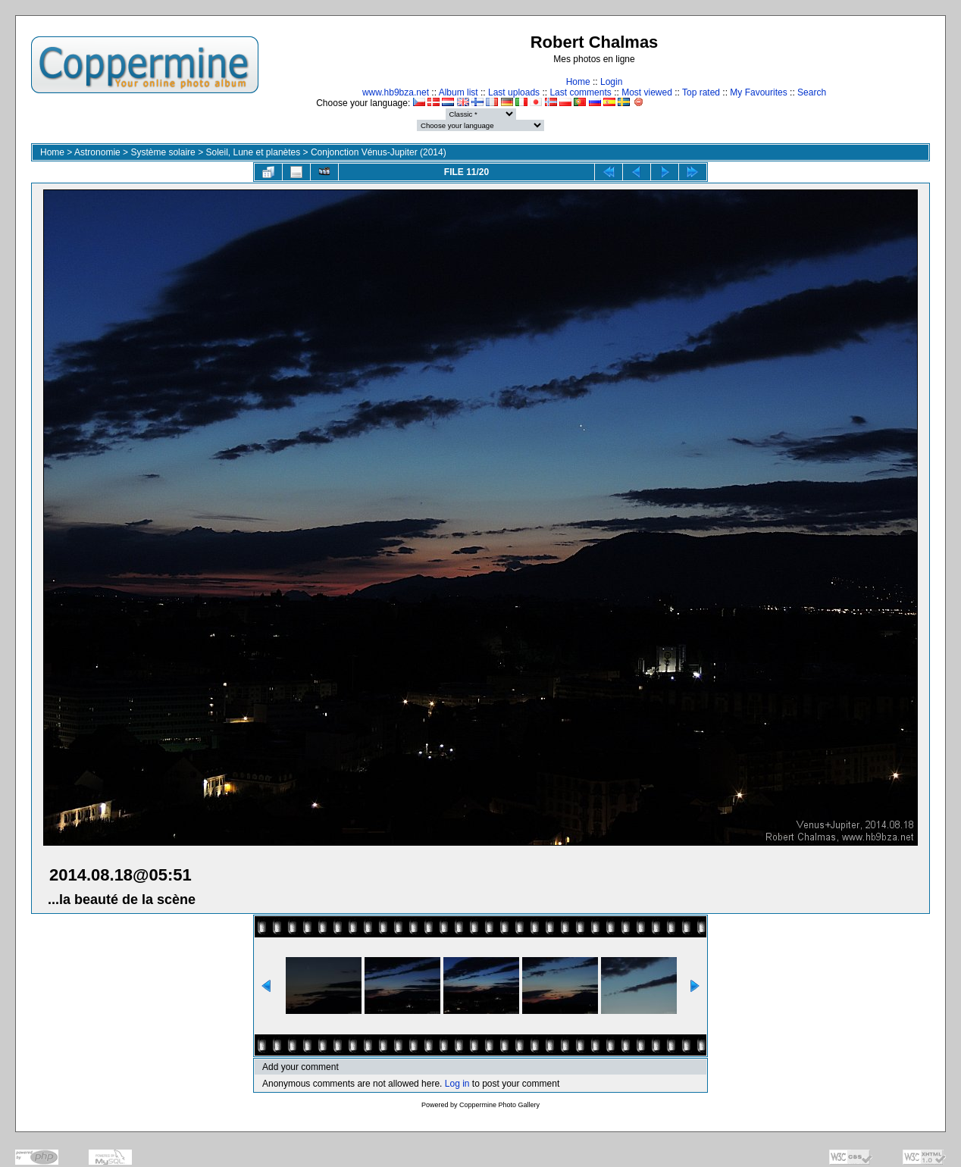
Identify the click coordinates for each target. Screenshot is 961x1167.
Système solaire (162, 152)
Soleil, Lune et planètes (252, 152)
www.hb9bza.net (395, 92)
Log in (457, 1083)
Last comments (580, 92)
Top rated (701, 92)
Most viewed (646, 92)
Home (578, 82)
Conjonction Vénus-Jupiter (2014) (378, 152)
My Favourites (758, 92)
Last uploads (514, 92)
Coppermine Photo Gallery (499, 1105)
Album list (458, 92)
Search (811, 92)
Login (611, 82)
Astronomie (97, 152)
